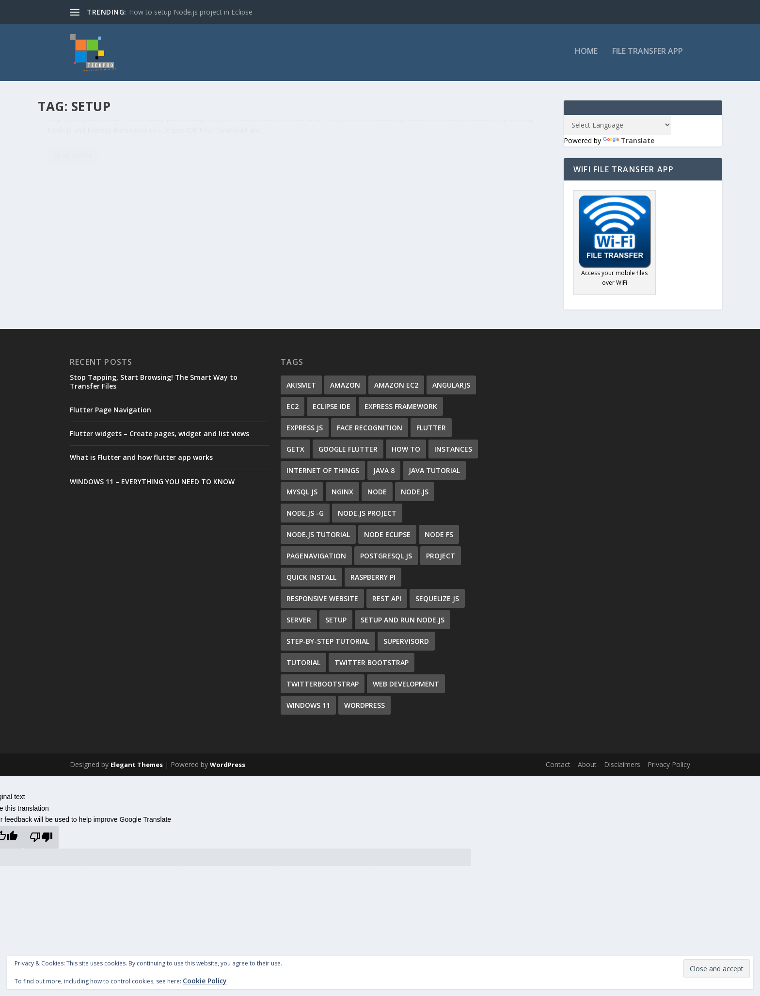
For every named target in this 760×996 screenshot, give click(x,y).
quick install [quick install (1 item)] (311, 580)
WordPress (227, 768)
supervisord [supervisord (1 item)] (406, 644)
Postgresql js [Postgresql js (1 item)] (386, 559)
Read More (73, 226)
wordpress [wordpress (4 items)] (364, 708)
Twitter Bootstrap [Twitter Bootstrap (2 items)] (371, 665)
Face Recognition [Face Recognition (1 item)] (369, 431)
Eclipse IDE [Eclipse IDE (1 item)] (331, 409)
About (587, 767)
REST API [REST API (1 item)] (386, 601)
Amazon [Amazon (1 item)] (345, 388)
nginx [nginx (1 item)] (342, 495)
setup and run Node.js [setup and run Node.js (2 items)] (402, 623)
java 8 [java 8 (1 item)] (384, 473)
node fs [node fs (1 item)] (439, 537)
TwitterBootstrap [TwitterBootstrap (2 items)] (322, 687)
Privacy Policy (669, 767)
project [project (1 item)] (440, 559)
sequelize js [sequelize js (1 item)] (437, 601)
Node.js (175, 153)
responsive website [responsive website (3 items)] (322, 601)
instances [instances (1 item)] (453, 452)
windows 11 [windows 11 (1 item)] (308, 708)
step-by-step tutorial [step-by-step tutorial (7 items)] (327, 644)
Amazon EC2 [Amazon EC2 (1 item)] (396, 388)
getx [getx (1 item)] (295, 452)
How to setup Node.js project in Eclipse (191, 11)
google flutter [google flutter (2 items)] (348, 452)
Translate (628, 143)
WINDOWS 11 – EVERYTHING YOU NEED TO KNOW (152, 484)
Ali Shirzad (70, 153)
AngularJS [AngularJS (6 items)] (451, 388)
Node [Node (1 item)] (377, 495)
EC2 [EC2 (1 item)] (292, 409)
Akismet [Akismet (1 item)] (301, 388)
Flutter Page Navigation (110, 413)
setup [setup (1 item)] (336, 623)
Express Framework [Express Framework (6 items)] (400, 409)
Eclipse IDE (146, 153)
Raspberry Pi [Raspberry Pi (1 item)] (373, 580)
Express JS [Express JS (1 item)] (304, 431)
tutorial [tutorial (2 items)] (303, 665)
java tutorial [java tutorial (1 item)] (434, 473)
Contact (558, 767)
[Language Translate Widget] (617, 128)
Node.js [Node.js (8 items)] (414, 495)
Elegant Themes (137, 768)
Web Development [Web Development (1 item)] (406, 687)
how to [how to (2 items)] (406, 452)
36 (199, 153)
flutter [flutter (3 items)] (431, 431)
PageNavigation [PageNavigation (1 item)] (316, 559)
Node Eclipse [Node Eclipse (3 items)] (387, 537)
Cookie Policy (205, 980)
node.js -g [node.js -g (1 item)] (305, 516)
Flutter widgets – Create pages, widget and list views (159, 436)
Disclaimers (622, 767)
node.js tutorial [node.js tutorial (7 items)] (318, 537)
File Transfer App (647, 55)
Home (586, 55)
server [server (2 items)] (298, 623)
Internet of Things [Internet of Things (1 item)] (322, 473)
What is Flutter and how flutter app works (141, 460)
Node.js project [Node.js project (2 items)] (367, 516)
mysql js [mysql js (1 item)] (301, 495)
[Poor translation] (41, 840)
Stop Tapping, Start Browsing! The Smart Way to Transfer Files (154, 385)
